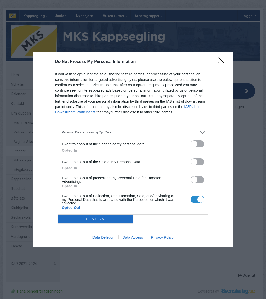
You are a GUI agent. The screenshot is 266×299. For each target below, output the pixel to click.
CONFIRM (95, 219)
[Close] (223, 62)
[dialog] (133, 149)
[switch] (197, 143)
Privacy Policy (162, 237)
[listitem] (133, 132)
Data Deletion (103, 237)
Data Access (133, 237)
